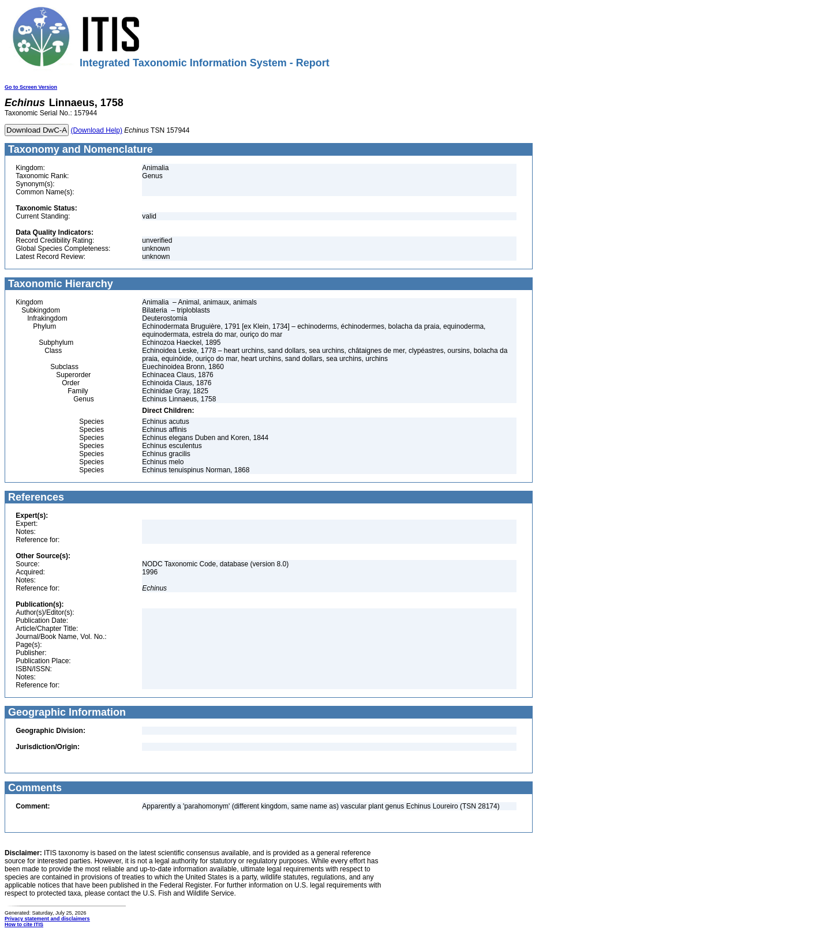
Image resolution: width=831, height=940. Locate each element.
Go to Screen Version (31, 87)
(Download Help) (96, 130)
